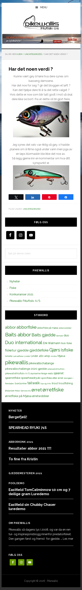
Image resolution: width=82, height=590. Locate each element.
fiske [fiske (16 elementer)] (69, 343)
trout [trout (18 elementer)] (55, 383)
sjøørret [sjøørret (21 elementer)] (59, 373)
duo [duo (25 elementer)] (66, 335)
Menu (43, 7)
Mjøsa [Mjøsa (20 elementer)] (61, 356)
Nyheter (14, 281)
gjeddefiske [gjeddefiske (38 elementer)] (39, 350)
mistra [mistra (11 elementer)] (54, 356)
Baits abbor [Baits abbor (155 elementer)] (18, 335)
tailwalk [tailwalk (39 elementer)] (33, 383)
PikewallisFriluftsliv (41, 23)
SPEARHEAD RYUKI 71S (28, 428)
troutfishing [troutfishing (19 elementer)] (65, 383)
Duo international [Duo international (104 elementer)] (23, 342)
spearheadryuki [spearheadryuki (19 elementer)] (30, 377)
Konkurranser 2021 (21, 294)
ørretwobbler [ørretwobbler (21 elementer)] (40, 396)
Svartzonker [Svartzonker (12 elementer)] (21, 383)
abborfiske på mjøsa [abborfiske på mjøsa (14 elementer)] (47, 327)
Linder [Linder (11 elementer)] (27, 356)
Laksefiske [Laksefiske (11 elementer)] (18, 356)
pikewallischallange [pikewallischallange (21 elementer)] (41, 363)
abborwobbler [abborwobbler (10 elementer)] (65, 328)
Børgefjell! (18, 417)
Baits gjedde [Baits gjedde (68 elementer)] (43, 335)
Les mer (68, 538)
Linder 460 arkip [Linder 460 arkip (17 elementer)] (40, 355)
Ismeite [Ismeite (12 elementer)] (8, 356)
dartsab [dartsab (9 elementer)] (59, 336)
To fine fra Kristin (23, 459)
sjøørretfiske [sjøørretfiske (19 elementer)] (12, 377)
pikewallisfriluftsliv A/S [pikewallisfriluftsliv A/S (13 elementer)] (17, 373)
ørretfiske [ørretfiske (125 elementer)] (53, 389)
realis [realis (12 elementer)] (50, 373)
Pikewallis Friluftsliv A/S (24, 301)
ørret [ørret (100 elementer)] (36, 389)
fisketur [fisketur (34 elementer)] (11, 350)
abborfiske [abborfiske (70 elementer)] (27, 327)
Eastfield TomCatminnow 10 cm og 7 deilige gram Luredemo (39, 492)
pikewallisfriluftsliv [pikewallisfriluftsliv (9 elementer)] (56, 369)
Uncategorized (31, 209)
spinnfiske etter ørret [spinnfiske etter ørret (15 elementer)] (52, 378)
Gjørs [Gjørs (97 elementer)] (54, 349)
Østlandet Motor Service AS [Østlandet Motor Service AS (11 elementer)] (18, 390)
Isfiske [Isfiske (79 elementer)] (67, 349)
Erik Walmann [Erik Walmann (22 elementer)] (51, 343)
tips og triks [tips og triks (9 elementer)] (46, 383)
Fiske (12, 288)
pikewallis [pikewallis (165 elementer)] (16, 362)
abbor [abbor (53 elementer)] (10, 327)
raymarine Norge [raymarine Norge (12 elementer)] (38, 373)
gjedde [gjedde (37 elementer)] (23, 350)
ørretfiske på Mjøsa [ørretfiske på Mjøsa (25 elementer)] (18, 396)
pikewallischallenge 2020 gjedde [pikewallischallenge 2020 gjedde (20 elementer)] (26, 368)
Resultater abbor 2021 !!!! (30, 448)
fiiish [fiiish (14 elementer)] (63, 343)
